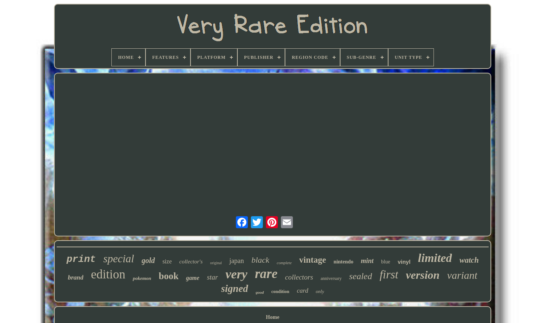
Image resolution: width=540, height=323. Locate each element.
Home (272, 317)
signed (234, 288)
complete (284, 262)
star (212, 277)
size (167, 261)
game (193, 278)
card (303, 290)
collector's (190, 262)
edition (108, 274)
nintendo (343, 262)
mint (367, 261)
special (118, 259)
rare (266, 273)
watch (468, 260)
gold (148, 260)
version (423, 275)
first (389, 274)
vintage (312, 260)
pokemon (142, 278)
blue (385, 262)
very (236, 274)
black (260, 260)
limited (435, 258)
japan (236, 261)
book (168, 276)
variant (462, 275)
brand (76, 277)
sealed (360, 276)
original (216, 263)
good (260, 292)
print (81, 259)
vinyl (404, 262)
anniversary (331, 278)
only (320, 291)
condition (281, 291)
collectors (299, 277)
